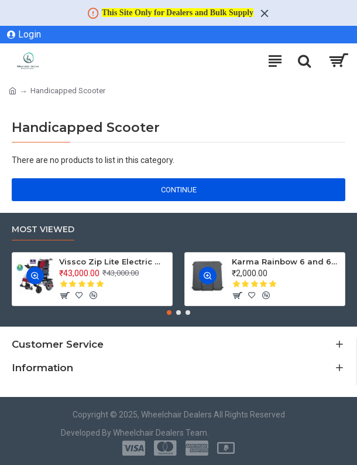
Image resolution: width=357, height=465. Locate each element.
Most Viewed (43, 230)
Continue (179, 189)
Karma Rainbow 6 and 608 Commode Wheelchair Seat (286, 261)
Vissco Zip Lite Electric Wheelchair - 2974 (113, 261)
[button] (169, 312)
